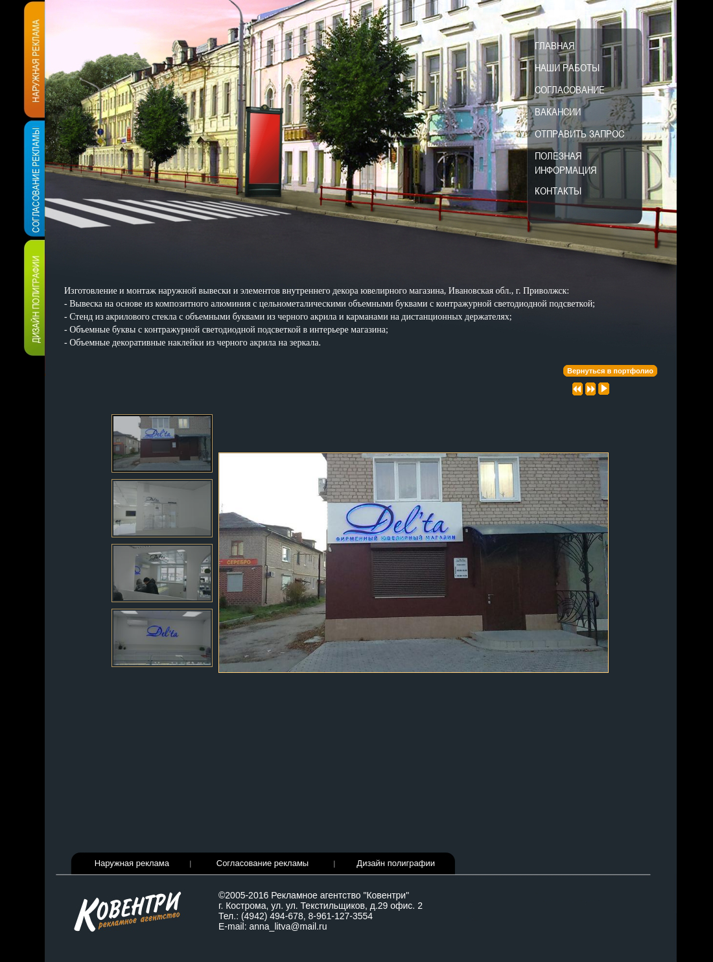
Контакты (558, 190)
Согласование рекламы (262, 863)
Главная (554, 45)
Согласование (570, 89)
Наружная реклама (132, 863)
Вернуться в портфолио (610, 371)
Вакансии (558, 111)
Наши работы (567, 67)
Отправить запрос (579, 133)
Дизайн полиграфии (395, 863)
